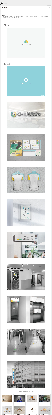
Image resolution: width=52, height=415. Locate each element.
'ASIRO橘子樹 (3, 414)
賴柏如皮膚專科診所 (41, 414)
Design (44, 5)
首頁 (40, 5)
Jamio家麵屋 (28, 414)
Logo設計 (46, 5)
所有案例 (42, 5)
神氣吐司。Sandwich (17, 414)
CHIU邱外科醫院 (49, 5)
